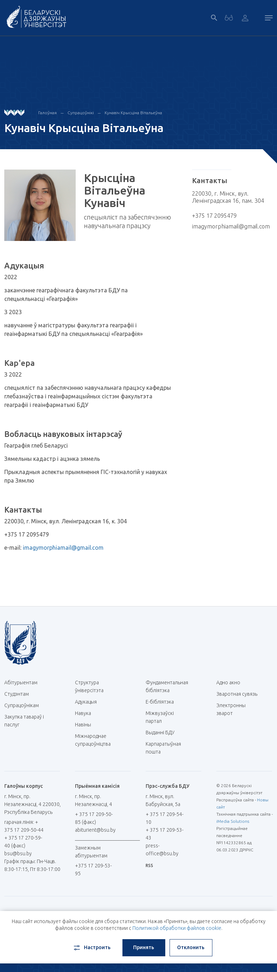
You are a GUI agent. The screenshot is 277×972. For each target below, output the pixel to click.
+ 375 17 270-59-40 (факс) (23, 841)
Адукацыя (86, 702)
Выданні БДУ (160, 732)
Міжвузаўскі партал (160, 717)
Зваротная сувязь (236, 694)
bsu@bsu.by (18, 853)
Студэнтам (16, 694)
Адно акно (228, 682)
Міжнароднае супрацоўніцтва (96, 740)
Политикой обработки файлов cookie (176, 928)
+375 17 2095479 (214, 215)
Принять (143, 947)
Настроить (91, 947)
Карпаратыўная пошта (163, 748)
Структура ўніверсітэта (89, 686)
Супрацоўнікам (21, 705)
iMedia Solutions (232, 821)
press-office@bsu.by (162, 849)
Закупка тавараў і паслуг (24, 720)
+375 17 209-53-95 (93, 869)
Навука (85, 713)
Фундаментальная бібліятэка (167, 686)
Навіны (83, 724)
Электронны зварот (231, 709)
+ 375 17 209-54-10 (164, 818)
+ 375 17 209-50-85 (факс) (94, 818)
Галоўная (47, 112)
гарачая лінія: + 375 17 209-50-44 (24, 826)
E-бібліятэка (162, 702)
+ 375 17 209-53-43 (164, 834)
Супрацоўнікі (80, 112)
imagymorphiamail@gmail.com (63, 547)
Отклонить (191, 947)
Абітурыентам (23, 682)
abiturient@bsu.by (95, 830)
